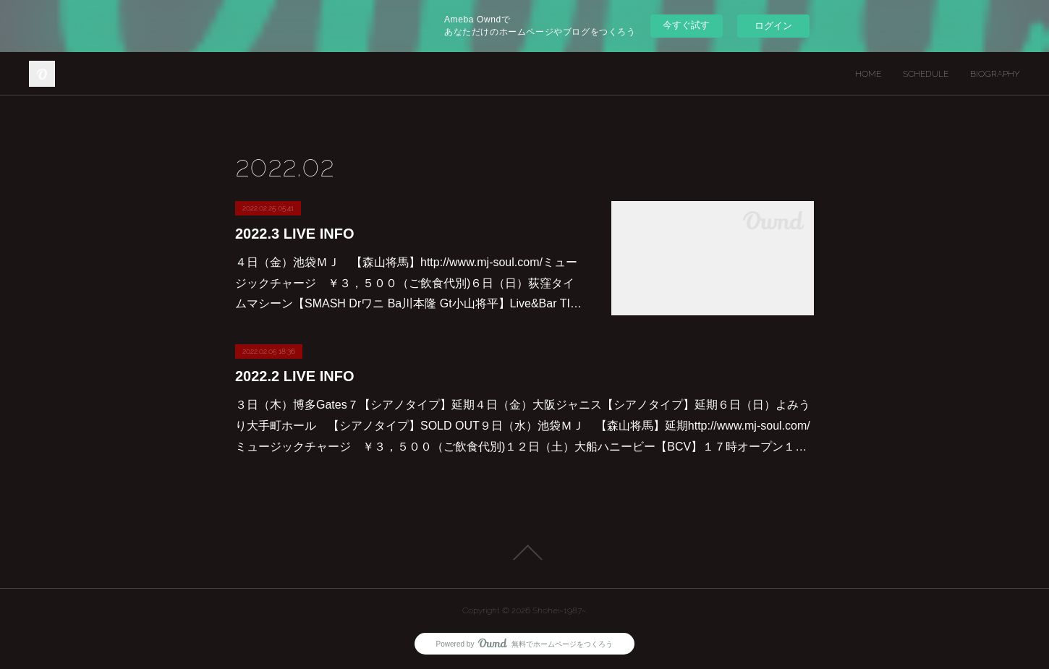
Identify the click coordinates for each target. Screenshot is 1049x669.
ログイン (773, 25)
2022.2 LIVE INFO (294, 376)
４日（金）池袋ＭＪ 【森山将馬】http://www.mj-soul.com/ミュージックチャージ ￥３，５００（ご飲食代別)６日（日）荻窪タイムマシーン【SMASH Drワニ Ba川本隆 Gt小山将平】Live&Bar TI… (408, 283)
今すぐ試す (686, 25)
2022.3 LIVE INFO (294, 234)
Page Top (524, 553)
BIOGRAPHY (995, 74)
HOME (868, 74)
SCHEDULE (925, 74)
